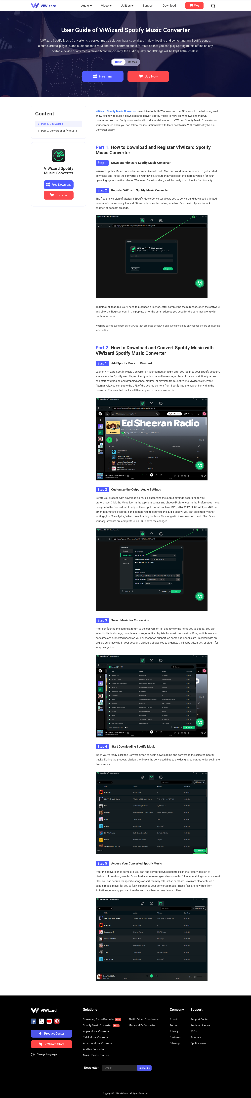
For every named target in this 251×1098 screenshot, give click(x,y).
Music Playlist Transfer (96, 1055)
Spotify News (198, 1043)
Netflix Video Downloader (144, 1019)
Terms (173, 1025)
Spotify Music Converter (101, 1025)
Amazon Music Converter (98, 1043)
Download (169, 5)
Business (175, 1037)
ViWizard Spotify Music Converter (58, 170)
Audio (86, 5)
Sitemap (175, 1043)
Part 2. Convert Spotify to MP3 (59, 130)
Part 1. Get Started (52, 123)
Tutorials (196, 1037)
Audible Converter (93, 1049)
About (173, 1019)
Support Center (199, 1019)
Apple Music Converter (96, 1031)
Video (106, 5)
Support (148, 5)
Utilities (127, 5)
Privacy (174, 1031)
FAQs (194, 1031)
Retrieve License (200, 1025)
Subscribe (144, 1068)
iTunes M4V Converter (142, 1025)
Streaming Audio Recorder (102, 1019)
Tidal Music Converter (96, 1037)
